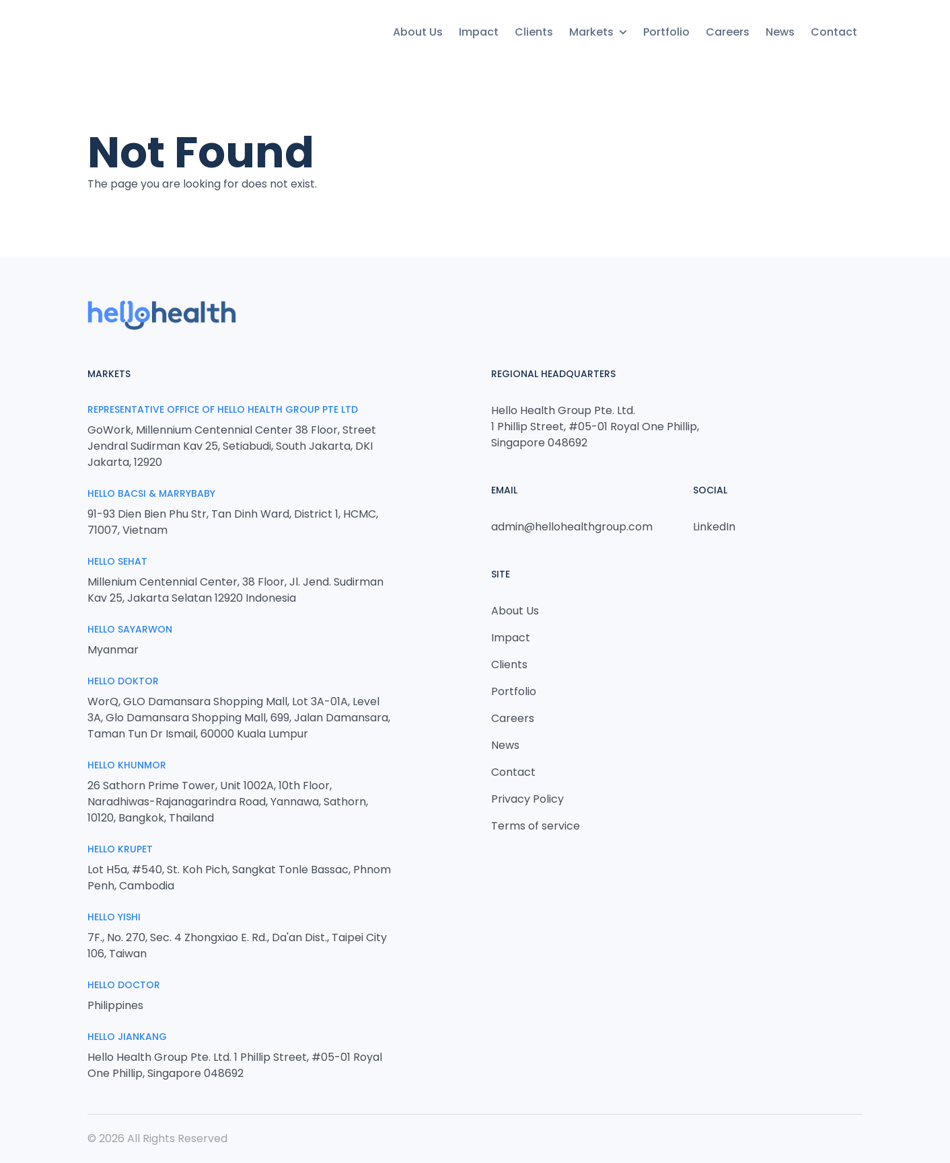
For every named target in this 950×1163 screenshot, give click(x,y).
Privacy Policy (527, 799)
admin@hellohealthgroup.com (572, 526)
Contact (834, 32)
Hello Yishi (114, 917)
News (780, 32)
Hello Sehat (117, 561)
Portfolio (666, 32)
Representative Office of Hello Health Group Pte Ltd (222, 409)
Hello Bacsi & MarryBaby (151, 493)
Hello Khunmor (126, 765)
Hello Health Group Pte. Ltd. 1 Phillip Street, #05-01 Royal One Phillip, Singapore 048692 (595, 426)
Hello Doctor (123, 985)
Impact (479, 32)
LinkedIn (714, 526)
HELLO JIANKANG (127, 1036)
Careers (728, 32)
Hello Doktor (123, 681)
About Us (418, 32)
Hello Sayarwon (129, 629)
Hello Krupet (120, 849)
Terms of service (535, 826)
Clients (534, 32)
